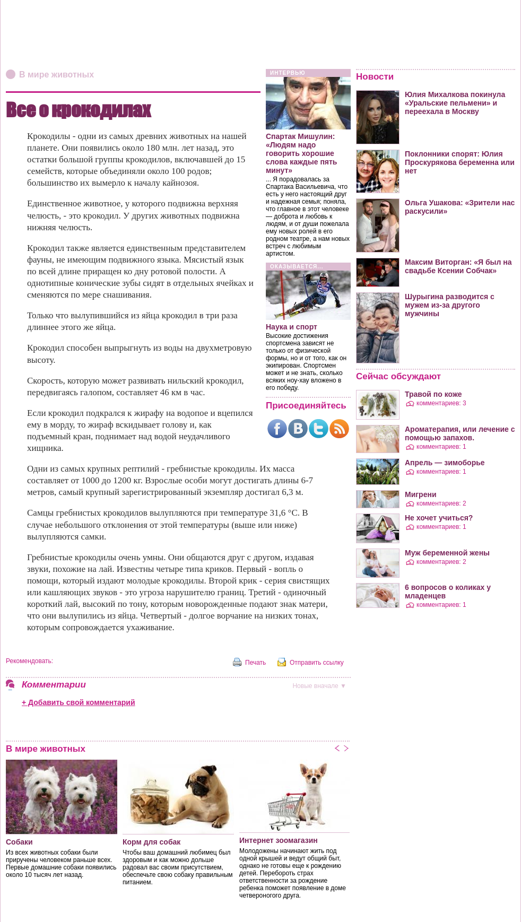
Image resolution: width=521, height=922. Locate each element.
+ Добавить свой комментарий (78, 702)
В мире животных (56, 74)
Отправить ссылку (317, 662)
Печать (255, 662)
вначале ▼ (319, 686)
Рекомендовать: (29, 661)
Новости (375, 77)
